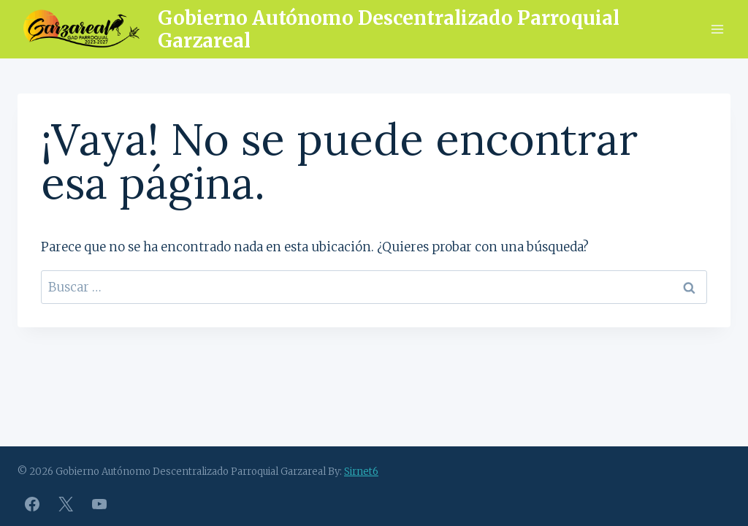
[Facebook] (32, 504)
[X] (65, 504)
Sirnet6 (361, 471)
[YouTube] (99, 504)
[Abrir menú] (716, 29)
